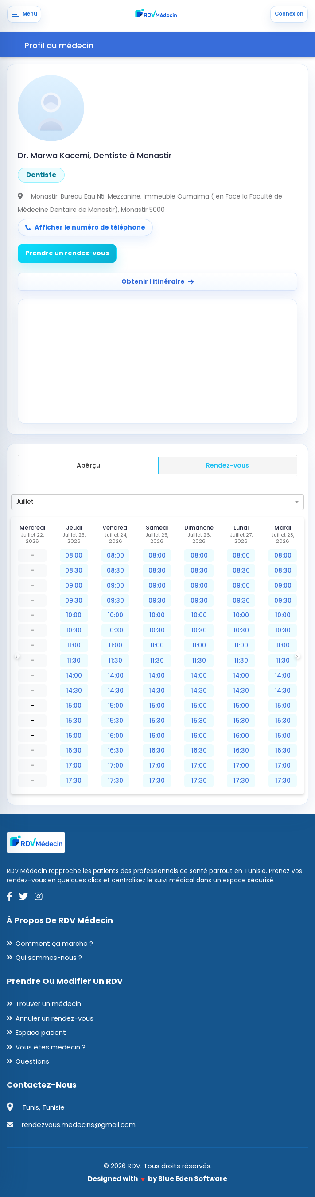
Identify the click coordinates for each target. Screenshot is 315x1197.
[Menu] (24, 14)
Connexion (289, 13)
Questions (32, 1061)
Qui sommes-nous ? (49, 957)
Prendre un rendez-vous (67, 253)
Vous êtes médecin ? (51, 1047)
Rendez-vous (227, 465)
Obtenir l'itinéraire (157, 281)
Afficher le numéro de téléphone (85, 227)
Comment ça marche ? (54, 943)
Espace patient (41, 1032)
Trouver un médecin (48, 1003)
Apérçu (88, 465)
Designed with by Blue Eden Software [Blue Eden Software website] (158, 1178)
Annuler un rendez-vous (54, 1018)
